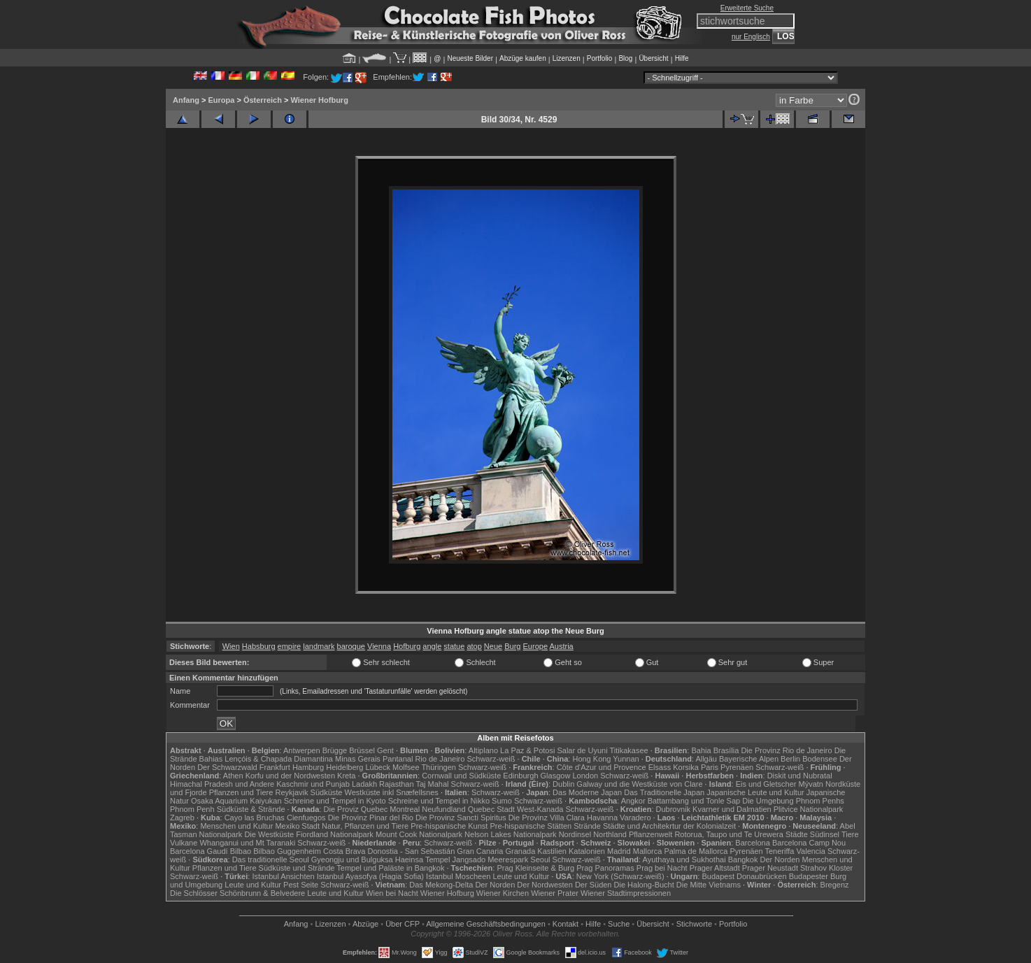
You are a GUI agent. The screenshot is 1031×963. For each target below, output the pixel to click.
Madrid (619, 851)
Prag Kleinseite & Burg (535, 868)
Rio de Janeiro (439, 759)
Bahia (701, 750)
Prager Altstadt (715, 868)
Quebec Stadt (491, 809)
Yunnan (626, 759)
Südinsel (824, 834)
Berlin (790, 759)
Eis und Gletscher (766, 784)
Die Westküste (269, 834)
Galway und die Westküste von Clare (639, 784)
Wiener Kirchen (502, 893)
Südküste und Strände (297, 868)
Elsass (659, 767)
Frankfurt (274, 767)
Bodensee (819, 759)
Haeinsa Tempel (422, 859)
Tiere (850, 834)
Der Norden (780, 859)
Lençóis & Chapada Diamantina (279, 759)
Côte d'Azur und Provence (601, 767)
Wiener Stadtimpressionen (626, 893)
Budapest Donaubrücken (744, 876)
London (585, 775)
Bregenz (834, 884)
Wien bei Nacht (392, 893)
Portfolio (600, 58)
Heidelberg (344, 767)
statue (453, 646)
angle (431, 646)
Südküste (327, 792)
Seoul (540, 859)
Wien (231, 646)
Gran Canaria (480, 851)
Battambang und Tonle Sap (694, 801)
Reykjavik (291, 792)
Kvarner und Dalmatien (732, 809)
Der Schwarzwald (227, 767)
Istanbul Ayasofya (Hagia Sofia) (370, 876)
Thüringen (438, 767)
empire (289, 646)
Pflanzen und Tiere (241, 792)
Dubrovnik (673, 809)
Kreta (346, 775)
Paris (709, 767)
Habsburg (259, 646)
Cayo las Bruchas (255, 817)
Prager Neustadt (770, 868)
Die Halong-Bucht (644, 884)
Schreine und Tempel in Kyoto (335, 801)
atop (474, 646)
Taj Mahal (431, 784)
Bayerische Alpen (748, 759)
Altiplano (483, 750)
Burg (512, 646)
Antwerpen (301, 750)
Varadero (635, 817)
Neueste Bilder (470, 58)
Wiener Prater (554, 893)
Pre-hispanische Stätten (530, 826)
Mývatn (811, 784)
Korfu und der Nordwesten (290, 775)
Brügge (334, 750)
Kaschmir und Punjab (313, 784)
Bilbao (241, 851)
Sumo (502, 801)
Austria (561, 646)
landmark (318, 646)
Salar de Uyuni (582, 750)
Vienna (379, 646)
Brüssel (362, 750)
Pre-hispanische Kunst (449, 826)
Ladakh (364, 784)
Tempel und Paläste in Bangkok (390, 868)
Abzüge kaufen (522, 58)
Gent (385, 750)
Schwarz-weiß (491, 759)
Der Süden (593, 884)
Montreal (405, 809)
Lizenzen (567, 58)
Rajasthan (396, 784)
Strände (587, 826)
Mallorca (647, 851)
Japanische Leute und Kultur (755, 792)
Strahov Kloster (826, 868)
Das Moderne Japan (587, 792)
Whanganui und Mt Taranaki (247, 843)
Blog (625, 58)
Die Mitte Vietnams (708, 884)
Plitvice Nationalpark (809, 809)
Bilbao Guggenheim (287, 851)
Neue (493, 646)
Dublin (563, 784)
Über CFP (402, 924)
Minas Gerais (358, 759)
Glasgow (556, 775)
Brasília (726, 750)
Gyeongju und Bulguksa (352, 859)
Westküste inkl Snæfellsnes (392, 792)
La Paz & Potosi (527, 750)
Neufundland (443, 809)
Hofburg (406, 646)
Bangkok (743, 859)
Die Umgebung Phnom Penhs (793, 801)
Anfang (186, 100)
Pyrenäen (736, 767)
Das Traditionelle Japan (664, 792)
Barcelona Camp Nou (809, 843)
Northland (610, 834)
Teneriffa (779, 851)
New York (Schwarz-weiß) (620, 876)
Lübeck (377, 767)
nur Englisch (751, 37)
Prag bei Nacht (662, 868)
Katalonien (587, 851)
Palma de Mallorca (695, 851)
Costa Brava (344, 851)
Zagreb (182, 817)
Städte (796, 834)
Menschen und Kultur (236, 826)
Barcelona (752, 843)
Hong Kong (591, 759)
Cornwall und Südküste (461, 775)
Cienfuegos (306, 817)
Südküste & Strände (251, 809)
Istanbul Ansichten (283, 876)
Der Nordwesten (544, 884)
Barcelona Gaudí (199, 851)
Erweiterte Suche (747, 8)
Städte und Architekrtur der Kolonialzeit (669, 826)
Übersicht (653, 58)
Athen (233, 775)
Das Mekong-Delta (441, 884)
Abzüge (365, 924)
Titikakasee (628, 750)
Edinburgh (520, 775)
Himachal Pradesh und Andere (222, 784)
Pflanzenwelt (650, 834)
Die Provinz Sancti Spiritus (460, 817)
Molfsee (406, 767)
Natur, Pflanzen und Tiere (365, 826)
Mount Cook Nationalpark (419, 834)
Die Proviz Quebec (356, 809)
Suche (619, 924)
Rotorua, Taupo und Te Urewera (728, 834)
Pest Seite (300, 884)
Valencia (811, 851)
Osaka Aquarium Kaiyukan (236, 801)
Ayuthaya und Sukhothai (684, 859)
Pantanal (398, 759)
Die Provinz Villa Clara (547, 817)
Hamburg (308, 767)
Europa (221, 100)
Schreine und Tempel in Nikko (439, 801)
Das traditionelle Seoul (270, 859)
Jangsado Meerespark (490, 859)
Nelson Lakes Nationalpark (510, 834)
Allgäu (706, 759)
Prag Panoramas (605, 868)
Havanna (602, 817)
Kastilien (552, 851)
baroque (351, 646)
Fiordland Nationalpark (335, 834)
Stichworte (694, 924)
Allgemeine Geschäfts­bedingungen (486, 924)
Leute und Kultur (521, 876)
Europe (535, 646)
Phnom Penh (192, 809)
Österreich (262, 100)
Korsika (686, 767)
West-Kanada (540, 809)
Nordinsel (575, 834)
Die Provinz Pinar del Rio (370, 817)
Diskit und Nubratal (799, 775)
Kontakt (565, 924)
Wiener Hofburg (319, 100)
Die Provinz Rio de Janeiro (786, 750)
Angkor (633, 801)
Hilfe (682, 58)
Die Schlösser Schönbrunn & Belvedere (237, 893)
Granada (520, 851)
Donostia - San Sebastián (411, 851)
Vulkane (183, 843)
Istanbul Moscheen (458, 876)
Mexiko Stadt (297, 826)
